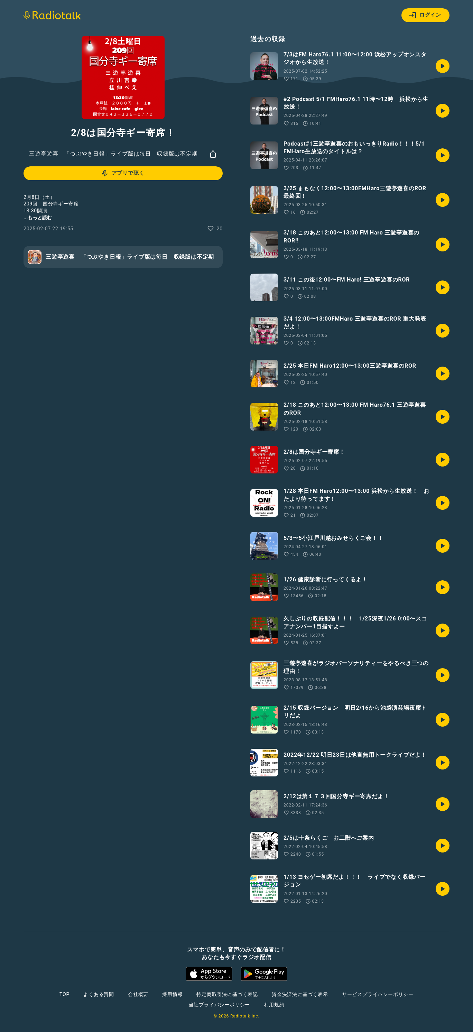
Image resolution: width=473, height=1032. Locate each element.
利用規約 (274, 1004)
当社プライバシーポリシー (219, 1004)
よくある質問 (98, 994)
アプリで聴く (123, 173)
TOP (64, 994)
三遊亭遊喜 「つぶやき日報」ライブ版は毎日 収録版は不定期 (113, 153)
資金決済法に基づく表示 (300, 994)
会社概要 (138, 994)
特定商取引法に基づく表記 (227, 994)
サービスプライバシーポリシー (378, 994)
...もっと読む (38, 217)
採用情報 (172, 994)
